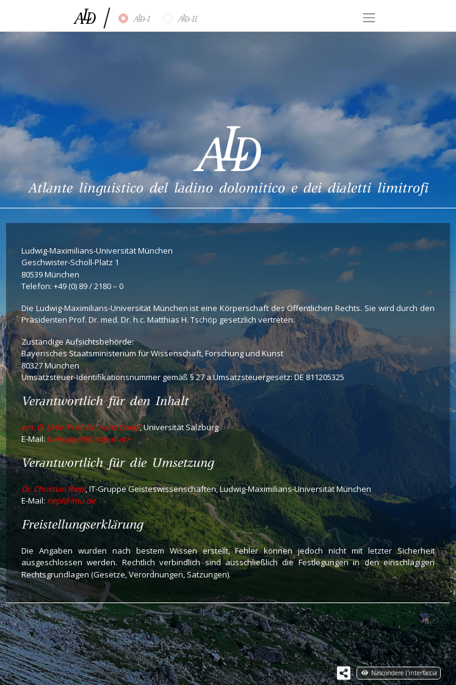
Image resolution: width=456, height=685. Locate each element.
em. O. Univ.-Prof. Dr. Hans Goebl (80, 427)
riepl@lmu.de (71, 500)
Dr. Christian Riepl (53, 488)
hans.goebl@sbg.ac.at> (88, 438)
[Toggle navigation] (368, 17)
